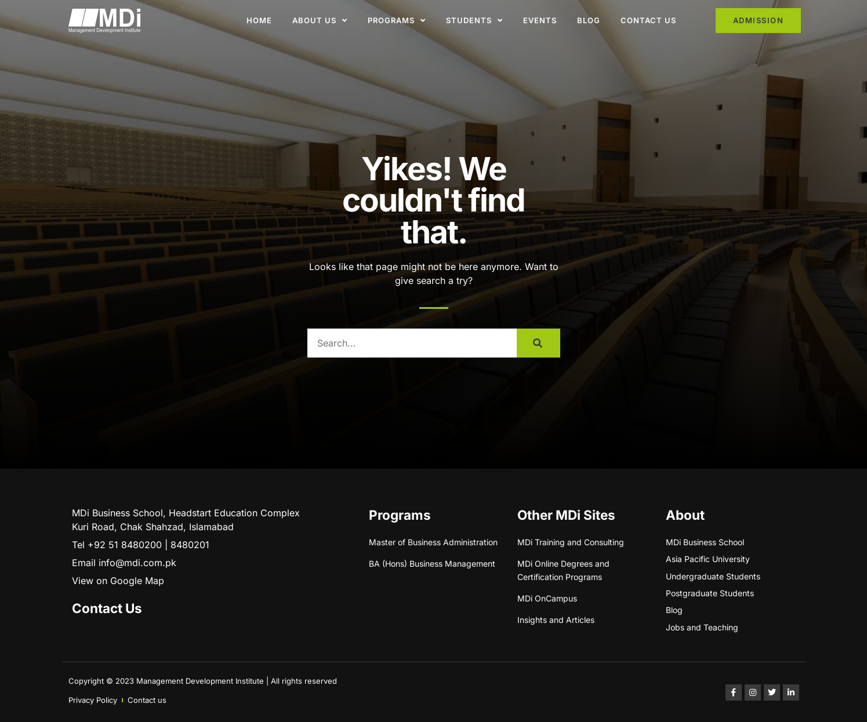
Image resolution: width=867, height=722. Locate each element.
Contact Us (648, 20)
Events (540, 20)
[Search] (538, 343)
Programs (397, 20)
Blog (588, 20)
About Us (319, 20)
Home (259, 20)
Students (474, 20)
